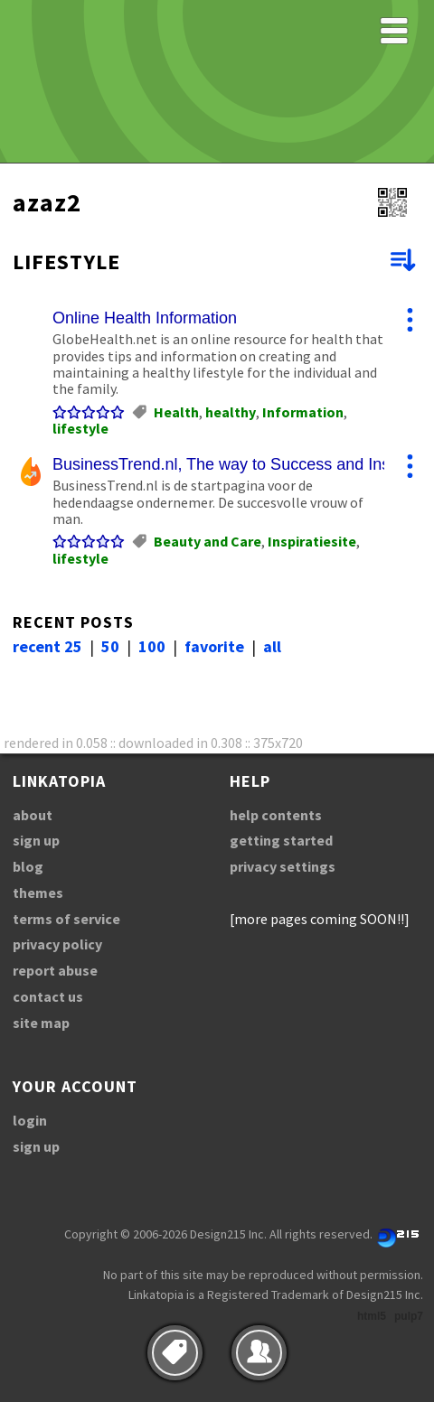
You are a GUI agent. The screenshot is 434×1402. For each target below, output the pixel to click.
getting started (281, 840)
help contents (276, 815)
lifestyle (80, 428)
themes (38, 892)
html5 (371, 1316)
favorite (214, 646)
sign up (36, 840)
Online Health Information (144, 318)
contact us (48, 996)
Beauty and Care (207, 541)
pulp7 (408, 1316)
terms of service (66, 919)
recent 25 (47, 646)
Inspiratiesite (312, 541)
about (32, 815)
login (30, 1120)
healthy (230, 412)
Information (303, 412)
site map (41, 1023)
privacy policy (57, 944)
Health (176, 412)
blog (28, 866)
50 (110, 646)
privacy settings (282, 866)
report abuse (55, 970)
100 (151, 646)
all (272, 646)
